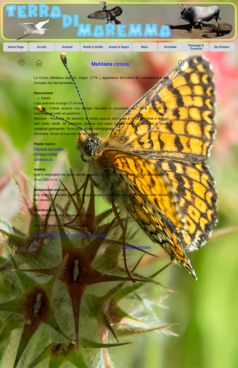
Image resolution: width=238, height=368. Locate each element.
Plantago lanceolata (49, 149)
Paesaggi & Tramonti (196, 47)
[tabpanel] (101, 156)
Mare (144, 47)
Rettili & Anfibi (93, 47)
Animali (67, 47)
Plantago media (46, 154)
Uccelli (41, 47)
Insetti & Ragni (119, 47)
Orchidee (170, 47)
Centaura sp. (43, 159)
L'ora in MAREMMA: (136, 247)
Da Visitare (221, 47)
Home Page (16, 47)
